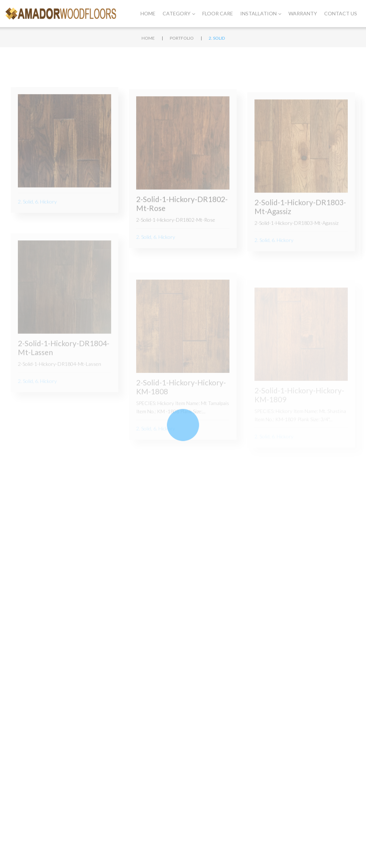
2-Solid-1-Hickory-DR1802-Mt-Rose (182, 209)
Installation (260, 13)
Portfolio (182, 38)
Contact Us (340, 13)
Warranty (302, 13)
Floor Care (217, 13)
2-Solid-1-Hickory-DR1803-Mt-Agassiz (300, 214)
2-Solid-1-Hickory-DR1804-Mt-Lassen (63, 358)
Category (179, 13)
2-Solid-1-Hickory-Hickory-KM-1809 (299, 403)
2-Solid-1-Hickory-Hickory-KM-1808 (181, 399)
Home (147, 13)
